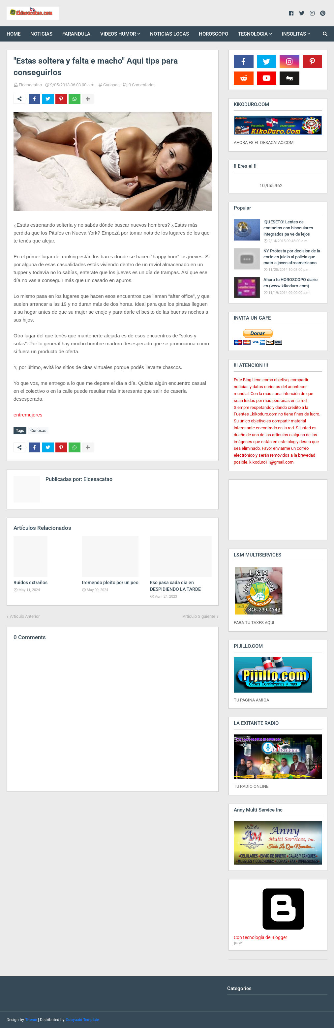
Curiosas (111, 84)
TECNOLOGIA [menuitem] (253, 34)
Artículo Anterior (25, 616)
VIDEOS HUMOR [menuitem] (118, 34)
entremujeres (28, 414)
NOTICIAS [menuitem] (41, 34)
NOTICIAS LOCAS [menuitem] (169, 34)
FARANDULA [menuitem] (76, 34)
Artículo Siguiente (199, 616)
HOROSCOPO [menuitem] (213, 34)
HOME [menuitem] (13, 34)
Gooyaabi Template (82, 1019)
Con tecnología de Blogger (283, 934)
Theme (31, 1019)
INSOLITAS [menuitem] (294, 34)
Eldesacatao (30, 84)
